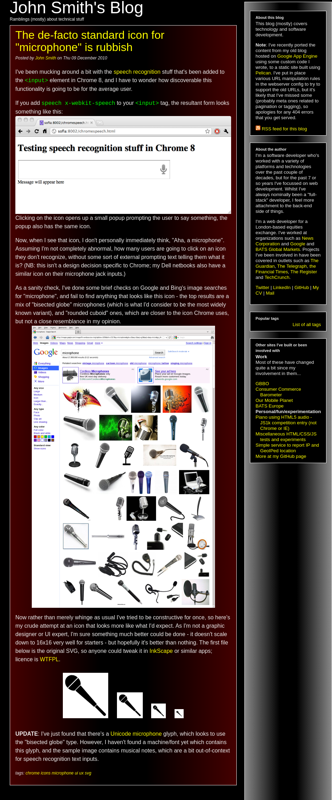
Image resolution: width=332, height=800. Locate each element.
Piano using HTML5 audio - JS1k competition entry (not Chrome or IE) (286, 423)
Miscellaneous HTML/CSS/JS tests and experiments (286, 436)
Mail (270, 293)
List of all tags (307, 324)
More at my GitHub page (281, 456)
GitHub (301, 287)
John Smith (46, 58)
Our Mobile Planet (274, 400)
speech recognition (136, 72)
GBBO (262, 383)
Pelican (263, 72)
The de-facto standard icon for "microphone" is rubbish (89, 41)
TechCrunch (277, 277)
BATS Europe (270, 406)
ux (81, 773)
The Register (303, 271)
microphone (63, 773)
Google (297, 243)
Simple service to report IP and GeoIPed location (287, 447)
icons (46, 773)
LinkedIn (281, 287)
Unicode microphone (136, 734)
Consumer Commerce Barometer (278, 392)
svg (88, 773)
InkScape (161, 651)
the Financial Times (286, 269)
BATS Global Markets (278, 249)
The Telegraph (292, 266)
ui (76, 773)
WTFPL (49, 659)
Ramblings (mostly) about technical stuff (47, 19)
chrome (32, 773)
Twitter (262, 287)
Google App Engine (297, 56)
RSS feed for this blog (281, 128)
